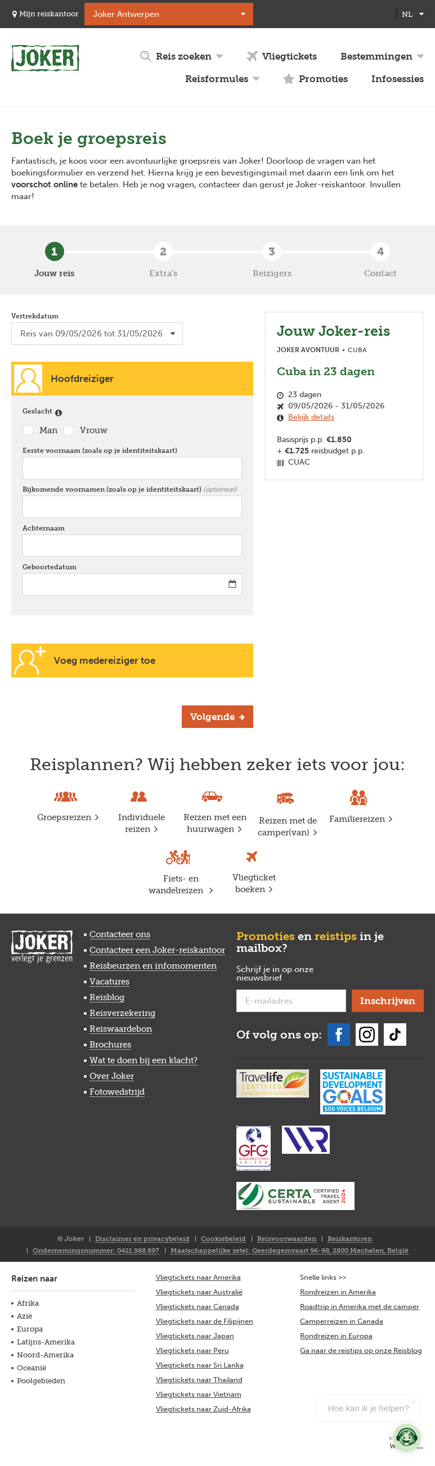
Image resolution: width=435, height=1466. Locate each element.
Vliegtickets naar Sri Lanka (200, 1365)
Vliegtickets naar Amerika (198, 1277)
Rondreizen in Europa (336, 1336)
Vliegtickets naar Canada (197, 1306)
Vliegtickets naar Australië (199, 1292)
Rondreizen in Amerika (338, 1292)
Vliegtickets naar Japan (195, 1336)
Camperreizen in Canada (341, 1321)
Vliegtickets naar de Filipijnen (204, 1321)
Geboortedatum (52, 567)
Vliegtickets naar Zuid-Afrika (203, 1409)
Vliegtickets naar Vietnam (198, 1394)
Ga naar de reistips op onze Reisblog (361, 1350)
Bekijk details (311, 417)
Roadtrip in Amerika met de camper (359, 1306)
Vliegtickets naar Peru (192, 1350)
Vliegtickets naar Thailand (199, 1379)
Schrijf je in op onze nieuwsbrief (277, 974)
